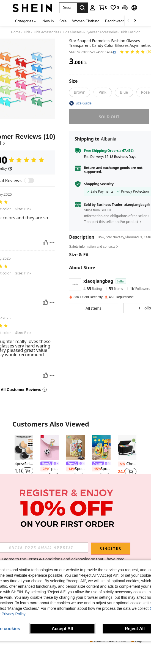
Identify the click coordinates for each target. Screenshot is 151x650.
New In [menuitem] (48, 21)
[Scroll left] (128, 20)
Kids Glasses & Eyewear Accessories (89, 32)
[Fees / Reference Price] (85, 63)
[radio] (79, 92)
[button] (68, 7)
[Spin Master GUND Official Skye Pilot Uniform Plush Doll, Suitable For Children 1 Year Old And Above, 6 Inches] (24, 508)
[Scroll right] (135, 20)
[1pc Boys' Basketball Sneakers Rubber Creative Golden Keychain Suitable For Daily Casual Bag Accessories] (49, 447)
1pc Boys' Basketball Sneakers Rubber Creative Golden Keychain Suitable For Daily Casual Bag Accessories (49, 468)
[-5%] (121, 464)
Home (15, 32)
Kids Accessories (46, 32)
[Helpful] (45, 242)
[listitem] (23, 461)
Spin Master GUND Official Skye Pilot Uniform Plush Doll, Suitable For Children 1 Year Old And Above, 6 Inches (24, 529)
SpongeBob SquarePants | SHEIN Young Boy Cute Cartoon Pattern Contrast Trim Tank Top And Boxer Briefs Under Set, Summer (75, 468)
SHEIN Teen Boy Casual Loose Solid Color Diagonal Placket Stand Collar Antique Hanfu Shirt (127, 524)
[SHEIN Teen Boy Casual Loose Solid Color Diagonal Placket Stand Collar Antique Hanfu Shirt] (127, 508)
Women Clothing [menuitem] (86, 21)
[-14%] (70, 468)
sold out (108, 116)
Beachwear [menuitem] (114, 21)
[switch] (29, 180)
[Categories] (26, 20)
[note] (49, 484)
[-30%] (121, 524)
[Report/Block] (52, 242)
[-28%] (44, 468)
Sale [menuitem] (63, 21)
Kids (27, 32)
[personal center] (92, 7)
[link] (102, 7)
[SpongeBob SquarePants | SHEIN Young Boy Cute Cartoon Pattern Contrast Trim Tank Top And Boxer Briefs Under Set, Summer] (75, 447)
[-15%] (95, 468)
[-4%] (18, 529)
